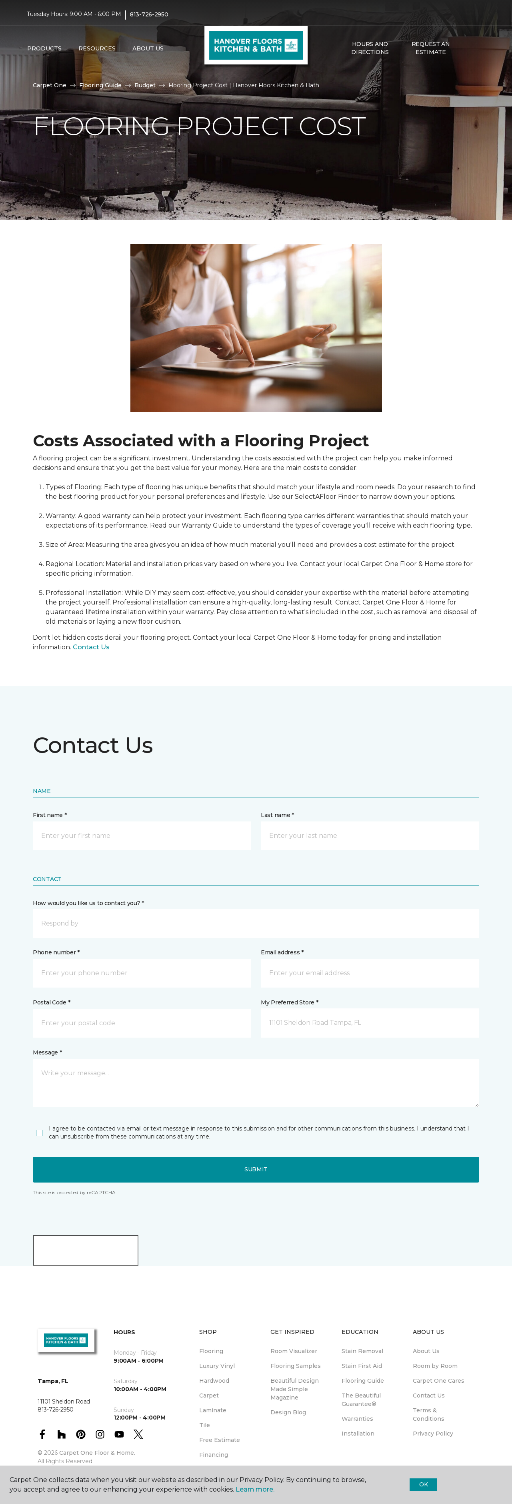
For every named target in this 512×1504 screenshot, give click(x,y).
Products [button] (44, 48)
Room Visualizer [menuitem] (293, 1351)
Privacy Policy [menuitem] (433, 1433)
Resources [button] (97, 48)
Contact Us (91, 647)
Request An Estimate (431, 48)
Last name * (277, 815)
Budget (145, 85)
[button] (467, 48)
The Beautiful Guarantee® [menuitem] (361, 1400)
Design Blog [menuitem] (288, 1412)
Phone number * (56, 952)
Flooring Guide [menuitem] (363, 1380)
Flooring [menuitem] (211, 1351)
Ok (423, 1484)
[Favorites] (477, 48)
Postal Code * (51, 1002)
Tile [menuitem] (204, 1425)
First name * (50, 815)
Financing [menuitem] (213, 1454)
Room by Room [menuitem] (435, 1365)
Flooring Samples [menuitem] (295, 1365)
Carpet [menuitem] (209, 1395)
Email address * (282, 952)
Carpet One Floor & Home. (97, 1452)
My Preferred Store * (289, 1002)
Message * (47, 1052)
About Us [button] (148, 48)
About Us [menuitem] (426, 1351)
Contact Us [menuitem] (429, 1395)
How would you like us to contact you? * (88, 903)
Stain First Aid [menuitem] (362, 1365)
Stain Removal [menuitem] (362, 1351)
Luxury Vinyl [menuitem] (217, 1365)
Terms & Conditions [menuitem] (428, 1414)
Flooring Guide (100, 85)
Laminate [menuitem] (212, 1410)
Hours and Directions (369, 48)
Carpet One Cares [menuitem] (438, 1380)
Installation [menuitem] (358, 1433)
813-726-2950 (149, 14)
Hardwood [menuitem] (214, 1380)
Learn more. (255, 1489)
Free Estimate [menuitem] (219, 1440)
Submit (256, 1169)
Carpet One (49, 85)
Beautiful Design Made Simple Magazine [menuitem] (294, 1389)
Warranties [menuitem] (357, 1418)
